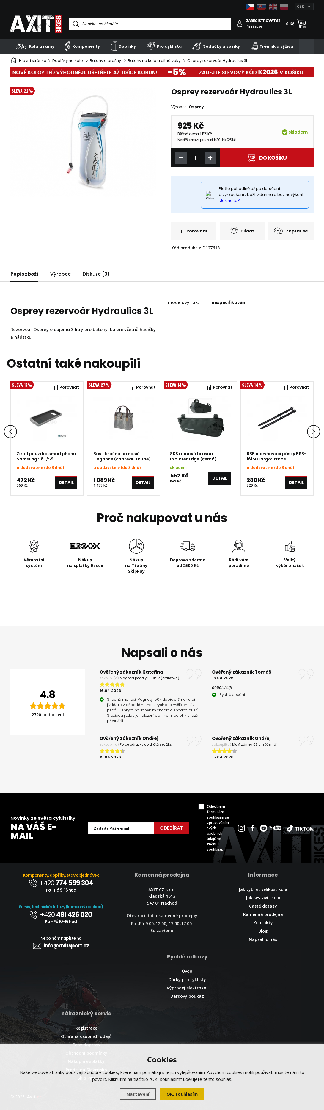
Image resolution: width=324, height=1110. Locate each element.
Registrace (86, 1028)
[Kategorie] (306, 46)
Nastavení (137, 1094)
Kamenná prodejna (263, 914)
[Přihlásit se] (240, 23)
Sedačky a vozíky (216, 46)
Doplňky (123, 46)
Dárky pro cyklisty (187, 979)
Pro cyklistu (164, 46)
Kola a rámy (35, 46)
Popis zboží (24, 274)
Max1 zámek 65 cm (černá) (255, 744)
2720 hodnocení (48, 714)
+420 (61, 883)
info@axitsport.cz (61, 945)
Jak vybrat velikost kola (263, 889)
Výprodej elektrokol (187, 988)
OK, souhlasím (182, 1094)
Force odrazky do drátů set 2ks (146, 744)
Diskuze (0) (96, 274)
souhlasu (214, 849)
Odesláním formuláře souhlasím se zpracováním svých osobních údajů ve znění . (218, 828)
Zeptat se (291, 230)
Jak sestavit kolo (263, 897)
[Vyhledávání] (150, 24)
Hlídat (242, 230)
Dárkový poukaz (187, 996)
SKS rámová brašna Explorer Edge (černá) (193, 456)
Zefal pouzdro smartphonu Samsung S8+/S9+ (46, 456)
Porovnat (194, 231)
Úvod (187, 971)
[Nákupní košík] (301, 24)
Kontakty (263, 922)
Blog (263, 931)
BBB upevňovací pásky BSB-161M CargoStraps (276, 456)
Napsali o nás (263, 939)
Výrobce (60, 274)
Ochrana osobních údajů (86, 1036)
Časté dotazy (263, 906)
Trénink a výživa (272, 46)
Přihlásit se (254, 26)
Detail (66, 485)
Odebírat (171, 828)
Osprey (196, 107)
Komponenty (82, 46)
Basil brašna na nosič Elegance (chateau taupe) (122, 456)
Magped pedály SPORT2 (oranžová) (149, 678)
